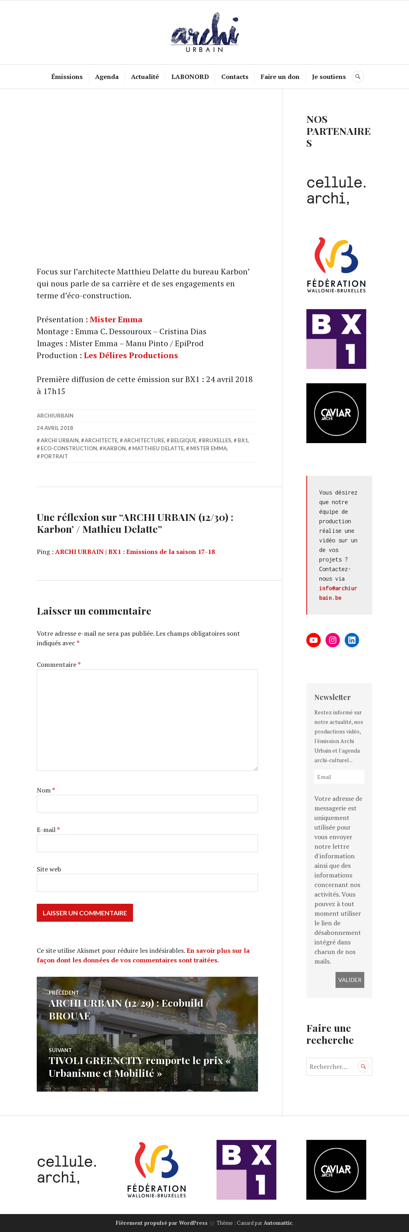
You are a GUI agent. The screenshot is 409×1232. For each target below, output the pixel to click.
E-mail (48, 829)
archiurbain (55, 415)
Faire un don (280, 76)
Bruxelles (216, 440)
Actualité (145, 76)
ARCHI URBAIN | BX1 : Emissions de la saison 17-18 (135, 551)
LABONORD (190, 76)
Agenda (107, 76)
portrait (54, 456)
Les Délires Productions (131, 355)
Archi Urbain (60, 440)
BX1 (243, 440)
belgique (183, 440)
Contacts (234, 76)
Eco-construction (69, 448)
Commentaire (59, 664)
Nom (46, 790)
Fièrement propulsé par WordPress (162, 1222)
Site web (49, 869)
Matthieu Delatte (158, 448)
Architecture (144, 440)
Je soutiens (329, 76)
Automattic (278, 1222)
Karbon (114, 448)
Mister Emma (116, 319)
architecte (101, 440)
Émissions (67, 76)
